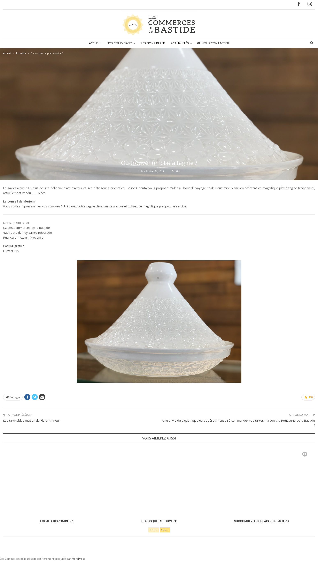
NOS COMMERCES (119, 43)
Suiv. (165, 529)
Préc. (154, 529)
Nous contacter (214, 43)
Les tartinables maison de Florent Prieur (31, 420)
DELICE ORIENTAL (16, 223)
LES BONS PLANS (153, 43)
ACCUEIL (94, 43)
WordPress (78, 559)
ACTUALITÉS (180, 43)
